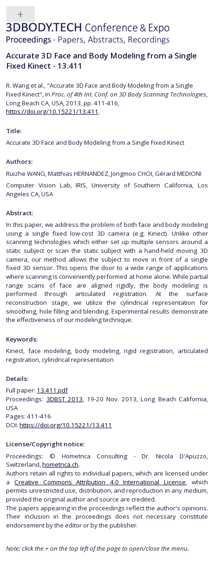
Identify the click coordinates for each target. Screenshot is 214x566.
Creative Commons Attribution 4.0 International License (100, 482)
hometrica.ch (60, 464)
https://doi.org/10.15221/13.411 (52, 111)
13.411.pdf (52, 390)
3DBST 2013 (64, 399)
